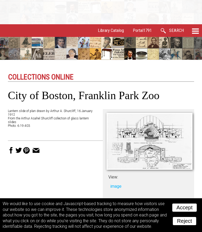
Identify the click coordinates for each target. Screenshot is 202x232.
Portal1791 (142, 30)
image (116, 186)
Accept (184, 207)
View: (113, 177)
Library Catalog (111, 30)
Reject (184, 221)
